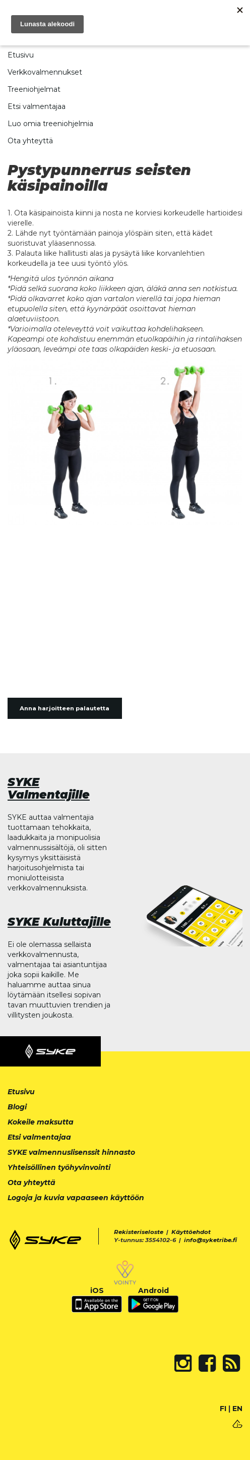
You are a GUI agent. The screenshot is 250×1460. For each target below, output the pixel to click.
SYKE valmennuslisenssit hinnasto (71, 1152)
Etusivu (21, 55)
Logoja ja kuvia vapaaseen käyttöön (76, 1197)
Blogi (17, 1106)
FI (223, 1408)
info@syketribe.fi (210, 1240)
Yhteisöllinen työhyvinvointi (59, 1167)
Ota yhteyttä (30, 140)
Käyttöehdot (191, 1232)
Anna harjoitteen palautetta (64, 708)
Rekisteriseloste (138, 1232)
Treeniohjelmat (34, 89)
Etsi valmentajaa (37, 106)
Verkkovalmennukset (45, 72)
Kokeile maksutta (41, 1122)
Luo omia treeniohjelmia (50, 123)
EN (237, 1408)
